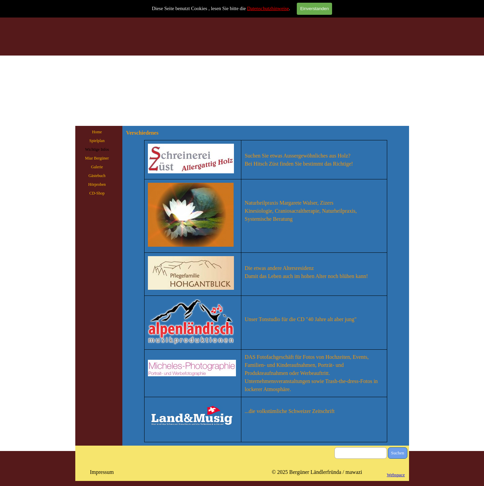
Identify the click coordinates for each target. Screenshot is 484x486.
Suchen (397, 452)
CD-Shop (97, 193)
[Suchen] (360, 453)
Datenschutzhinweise (268, 8)
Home (97, 132)
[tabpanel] (265, 291)
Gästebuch (97, 175)
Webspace (396, 474)
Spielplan (97, 140)
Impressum (102, 472)
